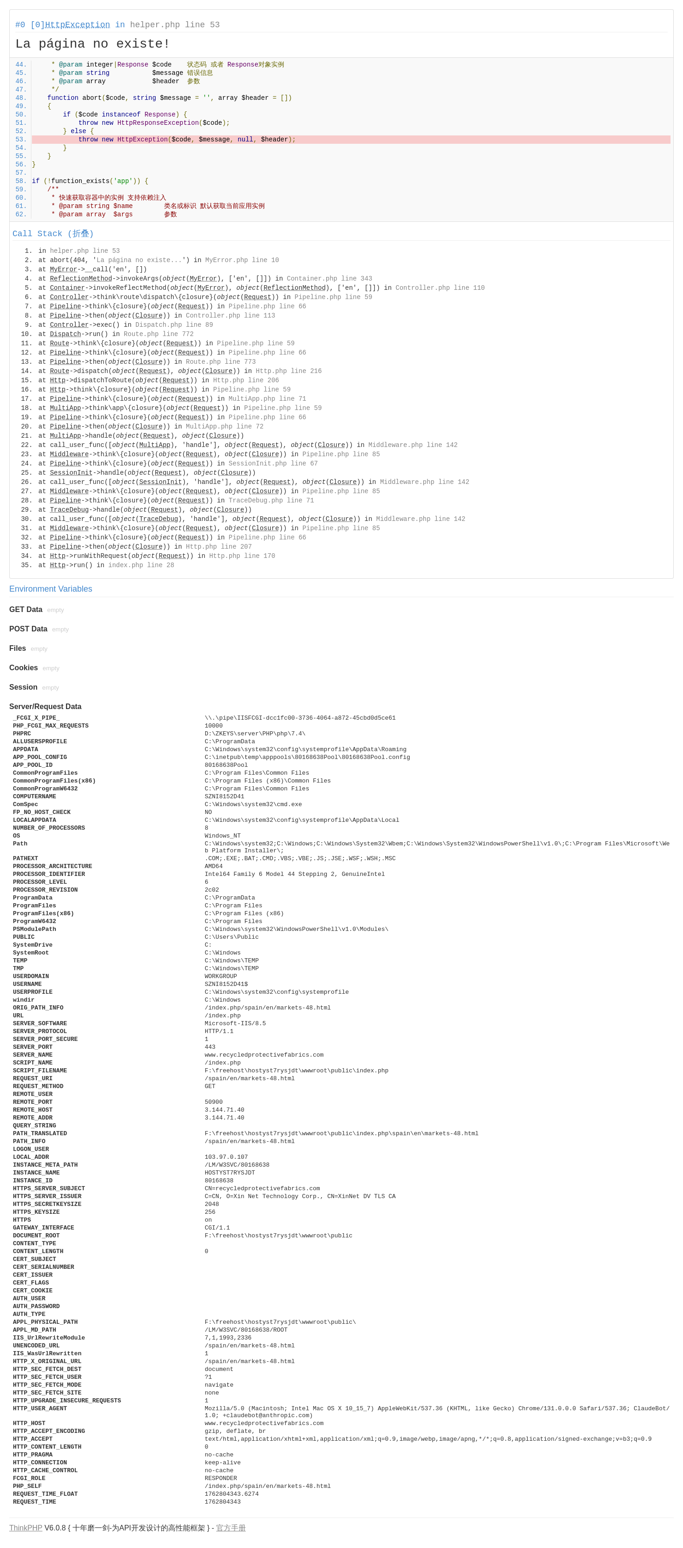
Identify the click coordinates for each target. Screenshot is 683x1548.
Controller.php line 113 (230, 315)
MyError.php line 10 (242, 260)
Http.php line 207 (219, 547)
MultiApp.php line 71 (267, 399)
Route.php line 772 (159, 334)
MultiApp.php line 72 (224, 426)
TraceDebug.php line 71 (271, 500)
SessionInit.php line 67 (273, 463)
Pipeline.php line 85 (341, 454)
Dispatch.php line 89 (174, 325)
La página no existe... (139, 260)
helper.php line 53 (175, 25)
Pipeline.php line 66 (267, 306)
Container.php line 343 (329, 278)
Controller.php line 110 (440, 288)
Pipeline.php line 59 (333, 297)
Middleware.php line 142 (412, 445)
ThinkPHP (26, 1528)
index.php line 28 (141, 565)
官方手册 (231, 1528)
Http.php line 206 (246, 380)
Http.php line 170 (242, 556)
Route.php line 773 (221, 362)
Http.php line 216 (289, 371)
